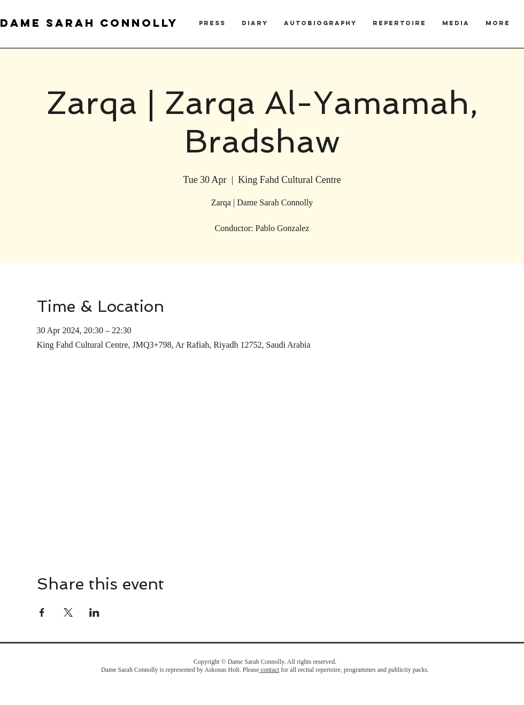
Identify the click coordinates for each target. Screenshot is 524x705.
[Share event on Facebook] (42, 612)
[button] (212, 23)
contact (269, 669)
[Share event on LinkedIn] (94, 612)
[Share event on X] (68, 612)
